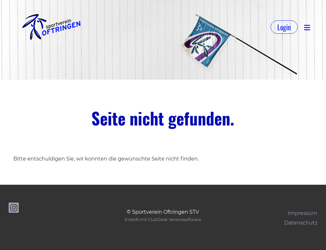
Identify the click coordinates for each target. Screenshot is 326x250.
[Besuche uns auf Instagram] (14, 209)
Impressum (302, 213)
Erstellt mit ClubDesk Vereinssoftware (163, 219)
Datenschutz (300, 223)
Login (284, 27)
